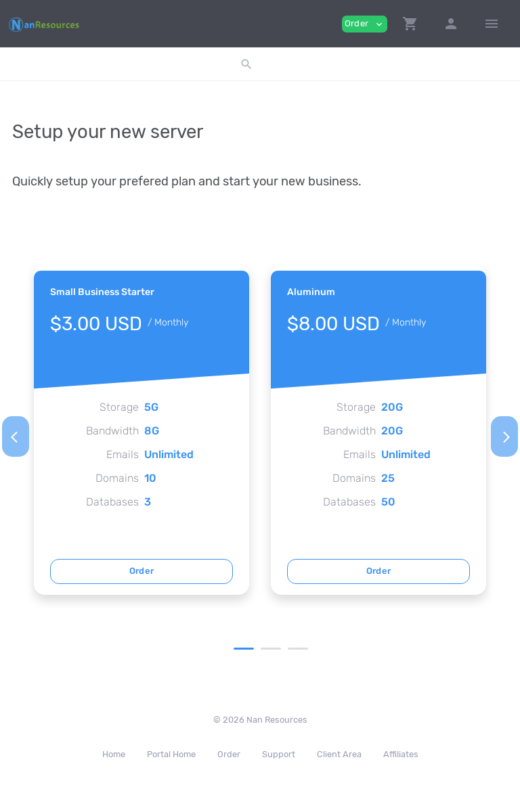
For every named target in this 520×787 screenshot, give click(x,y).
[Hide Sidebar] (491, 23)
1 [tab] (244, 649)
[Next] (504, 436)
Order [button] (365, 24)
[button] (410, 23)
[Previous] (15, 436)
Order (141, 571)
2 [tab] (271, 649)
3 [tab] (298, 649)
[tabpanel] (141, 429)
